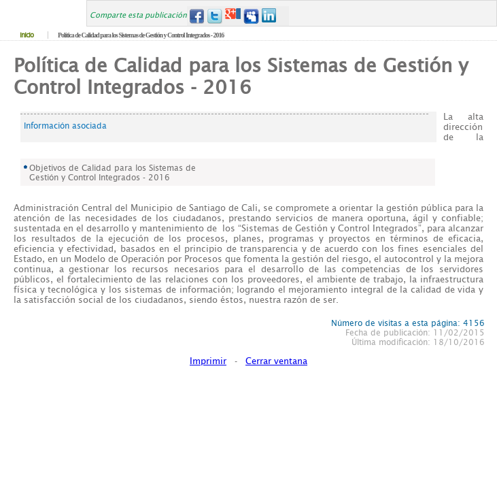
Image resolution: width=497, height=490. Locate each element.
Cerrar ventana (276, 361)
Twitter (214, 16)
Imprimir (208, 361)
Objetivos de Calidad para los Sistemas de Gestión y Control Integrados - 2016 (112, 172)
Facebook (196, 16)
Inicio (26, 35)
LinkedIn (269, 16)
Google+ (233, 16)
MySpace (251, 16)
